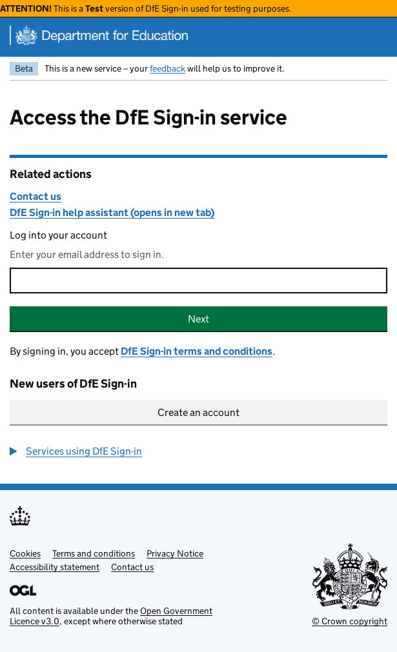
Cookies (25, 553)
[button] (76, 451)
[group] (198, 451)
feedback (167, 68)
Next (198, 319)
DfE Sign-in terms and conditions (196, 351)
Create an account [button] (198, 412)
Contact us (35, 196)
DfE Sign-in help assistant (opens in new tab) (112, 212)
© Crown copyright (349, 621)
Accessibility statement (54, 567)
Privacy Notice (175, 553)
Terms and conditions (93, 553)
